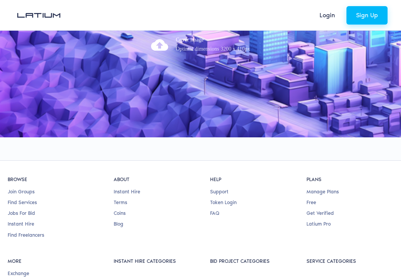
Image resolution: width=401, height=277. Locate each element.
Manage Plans (323, 143)
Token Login (223, 154)
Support (219, 143)
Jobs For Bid (21, 165)
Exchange (18, 225)
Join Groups (21, 143)
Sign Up (367, 15)
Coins (120, 165)
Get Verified (320, 165)
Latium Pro (319, 175)
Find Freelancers (26, 186)
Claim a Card (23, 236)
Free (311, 154)
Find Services (22, 154)
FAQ (214, 165)
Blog (118, 175)
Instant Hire (21, 175)
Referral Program (27, 246)
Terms (120, 154)
